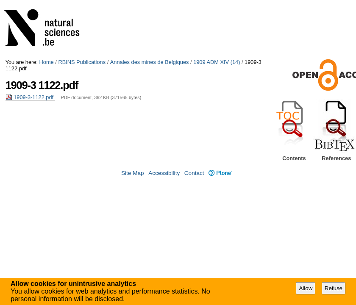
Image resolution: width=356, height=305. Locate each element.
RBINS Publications (82, 62)
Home (46, 62)
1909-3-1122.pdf (30, 97)
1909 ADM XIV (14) (216, 62)
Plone (220, 173)
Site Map (132, 173)
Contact (194, 173)
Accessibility (164, 173)
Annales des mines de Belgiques (149, 62)
